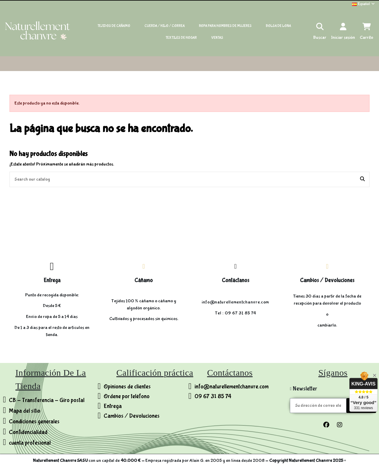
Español (363, 4)
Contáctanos (235, 280)
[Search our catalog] (362, 179)
